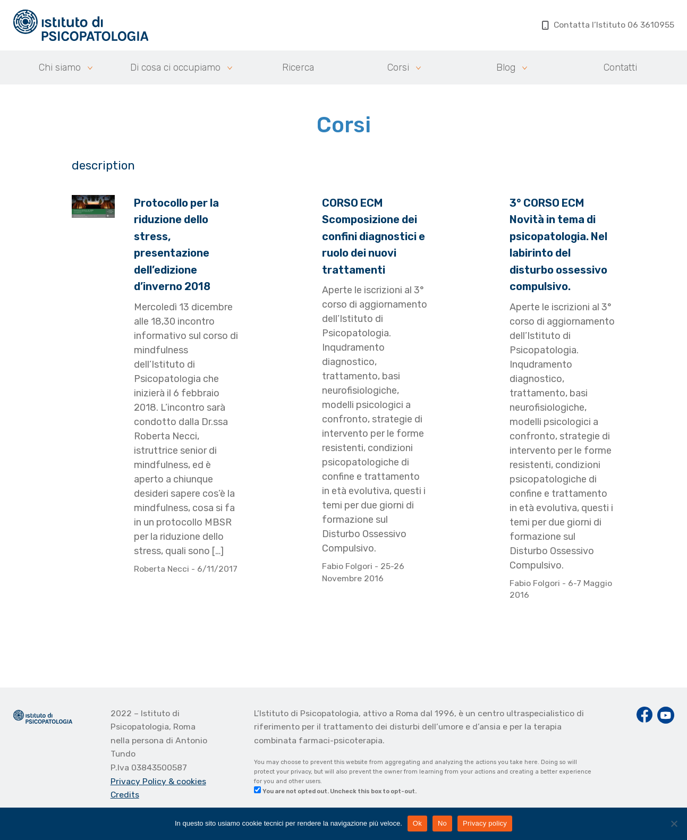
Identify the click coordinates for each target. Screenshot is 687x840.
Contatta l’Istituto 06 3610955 (608, 25)
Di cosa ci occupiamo (175, 67)
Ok (417, 823)
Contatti (620, 67)
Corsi (398, 67)
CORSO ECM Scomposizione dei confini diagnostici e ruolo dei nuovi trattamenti (373, 236)
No (442, 823)
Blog (505, 67)
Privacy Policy (139, 781)
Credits (125, 795)
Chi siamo (60, 67)
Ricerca (298, 67)
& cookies (187, 781)
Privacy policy (485, 823)
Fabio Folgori (348, 566)
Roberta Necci (162, 569)
